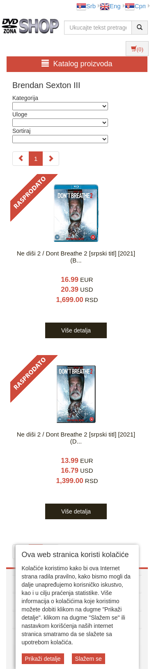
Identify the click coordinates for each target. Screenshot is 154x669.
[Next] (50, 158)
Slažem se (88, 658)
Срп (135, 5)
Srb (86, 5)
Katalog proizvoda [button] (76, 63)
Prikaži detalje (43, 658)
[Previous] (20, 158)
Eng (110, 5)
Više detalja (76, 330)
